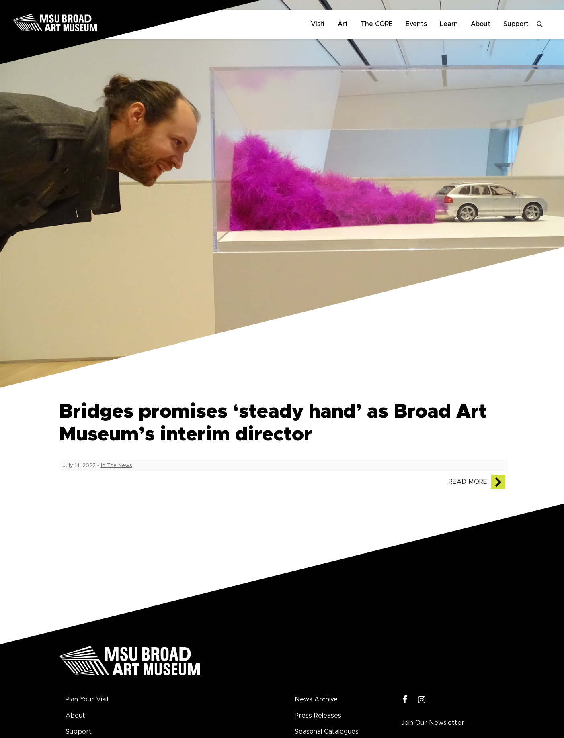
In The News (116, 465)
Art (343, 24)
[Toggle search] (540, 24)
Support (516, 24)
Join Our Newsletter (432, 723)
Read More (468, 482)
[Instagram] (422, 700)
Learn (449, 24)
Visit (318, 24)
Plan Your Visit (87, 699)
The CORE (377, 24)
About (480, 24)
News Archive (316, 699)
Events (416, 24)
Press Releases (318, 715)
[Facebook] (405, 700)
